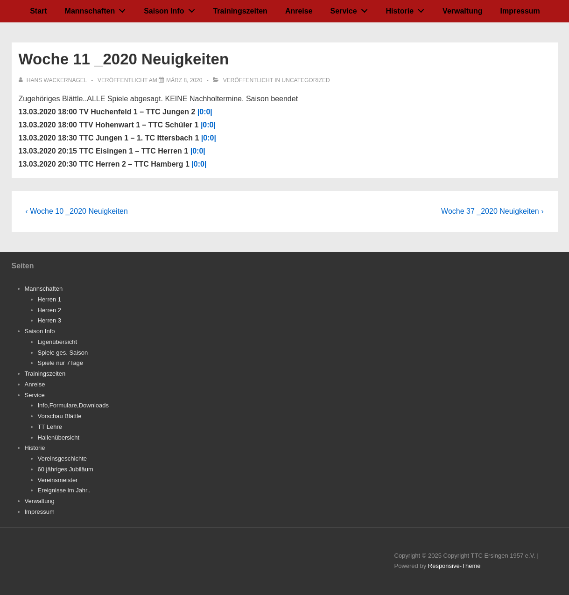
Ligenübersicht (57, 341)
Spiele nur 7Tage (61, 362)
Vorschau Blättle (60, 416)
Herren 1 (50, 299)
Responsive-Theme (454, 565)
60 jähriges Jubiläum (65, 469)
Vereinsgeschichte (62, 458)
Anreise (299, 11)
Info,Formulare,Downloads (73, 405)
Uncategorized (306, 80)
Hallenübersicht (59, 437)
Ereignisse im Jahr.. (64, 490)
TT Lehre (50, 426)
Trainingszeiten (240, 11)
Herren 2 (50, 310)
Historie (407, 9)
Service (351, 9)
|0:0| (204, 112)
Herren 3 (50, 320)
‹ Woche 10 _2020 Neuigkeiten (77, 211)
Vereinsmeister (58, 479)
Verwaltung (462, 11)
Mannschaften (98, 9)
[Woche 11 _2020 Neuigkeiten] (184, 80)
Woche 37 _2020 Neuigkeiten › (492, 211)
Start (38, 11)
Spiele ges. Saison (63, 352)
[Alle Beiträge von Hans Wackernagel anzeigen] (54, 80)
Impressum (520, 11)
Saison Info (172, 9)
